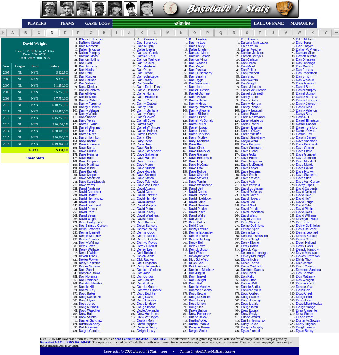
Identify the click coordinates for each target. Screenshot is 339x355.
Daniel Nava (87, 93)
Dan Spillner (87, 80)
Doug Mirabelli (89, 307)
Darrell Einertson (307, 120)
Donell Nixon (145, 283)
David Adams (146, 188)
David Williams (306, 215)
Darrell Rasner (306, 124)
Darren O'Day (250, 131)
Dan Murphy (304, 66)
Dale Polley (197, 46)
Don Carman (305, 273)
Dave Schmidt (146, 175)
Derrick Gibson (199, 249)
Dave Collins (87, 151)
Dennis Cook (145, 232)
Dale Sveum (249, 46)
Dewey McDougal (253, 256)
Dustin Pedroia (199, 324)
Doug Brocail (197, 293)
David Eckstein (147, 195)
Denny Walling (89, 242)
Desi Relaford (146, 253)
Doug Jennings (251, 300)
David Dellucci (306, 192)
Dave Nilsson (146, 168)
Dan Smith (248, 76)
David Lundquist (90, 205)
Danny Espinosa (307, 100)
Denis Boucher (306, 229)
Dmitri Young (305, 266)
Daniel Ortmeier (199, 93)
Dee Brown (303, 222)
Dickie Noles (249, 259)
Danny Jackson (306, 103)
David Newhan (199, 205)
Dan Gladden (198, 63)
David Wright (87, 219)
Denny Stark (304, 239)
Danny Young (146, 114)
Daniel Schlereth (252, 93)
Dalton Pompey (89, 53)
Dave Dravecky (199, 151)
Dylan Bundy (305, 331)
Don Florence (88, 276)
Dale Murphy (145, 46)
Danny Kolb (145, 107)
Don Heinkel (197, 276)
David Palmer (88, 208)
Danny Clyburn (89, 100)
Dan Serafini (197, 76)
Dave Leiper (197, 161)
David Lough (304, 202)
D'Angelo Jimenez (91, 39)
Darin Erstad (197, 117)
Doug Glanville (147, 300)
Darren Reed (87, 134)
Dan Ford (85, 63)
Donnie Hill (86, 286)
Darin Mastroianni (253, 117)
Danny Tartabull (251, 110)
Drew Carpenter (307, 310)
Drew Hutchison (148, 314)
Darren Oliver (305, 131)
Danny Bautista (306, 97)
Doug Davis (145, 297)
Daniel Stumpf (306, 93)
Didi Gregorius (147, 263)
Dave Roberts (146, 171)
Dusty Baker (249, 324)
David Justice (146, 202)
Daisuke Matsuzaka (254, 42)
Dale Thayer (304, 46)
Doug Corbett (250, 293)
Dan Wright (248, 83)
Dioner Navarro (89, 266)
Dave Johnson (306, 158)
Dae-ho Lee (197, 42)
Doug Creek (304, 293)
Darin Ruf (302, 117)
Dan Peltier (248, 69)
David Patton (145, 208)
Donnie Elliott (305, 283)
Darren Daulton (251, 127)
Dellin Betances (89, 229)
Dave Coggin (305, 147)
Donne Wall (249, 283)
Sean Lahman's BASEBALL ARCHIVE (141, 339)
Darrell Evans (88, 124)
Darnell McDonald (201, 120)
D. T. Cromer (250, 39)
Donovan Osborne (149, 290)
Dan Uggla (196, 80)
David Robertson (252, 212)
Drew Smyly (249, 314)
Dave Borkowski (307, 144)
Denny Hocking (199, 239)
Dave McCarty (198, 164)
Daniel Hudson (199, 90)
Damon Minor (198, 59)
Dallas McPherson (308, 49)
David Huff (303, 198)
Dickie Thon (304, 259)
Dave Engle (304, 151)
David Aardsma (89, 188)
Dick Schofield (198, 259)
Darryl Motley (198, 137)
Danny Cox (144, 100)
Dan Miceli (248, 66)
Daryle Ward (249, 141)
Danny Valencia (306, 110)
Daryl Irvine (145, 141)
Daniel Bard (304, 86)
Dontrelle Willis (251, 290)
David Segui (87, 215)
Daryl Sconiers (199, 141)
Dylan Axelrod (250, 331)
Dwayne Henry (147, 327)
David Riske (197, 212)
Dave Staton (145, 178)
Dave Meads (304, 164)
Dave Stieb (303, 178)
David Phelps (305, 208)
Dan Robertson (306, 73)
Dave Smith (249, 175)
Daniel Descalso (148, 90)
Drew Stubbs (87, 317)
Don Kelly (247, 276)
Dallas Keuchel (251, 49)
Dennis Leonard (307, 232)
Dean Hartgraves (90, 222)
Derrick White (88, 253)
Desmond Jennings (254, 253)
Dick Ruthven (146, 259)
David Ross (304, 212)
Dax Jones (196, 219)
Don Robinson (88, 280)
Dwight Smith (198, 331)
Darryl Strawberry (253, 137)
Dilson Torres (250, 263)
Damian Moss (88, 56)
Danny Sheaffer (199, 110)
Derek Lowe (197, 246)
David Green (249, 195)
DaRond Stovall (89, 42)
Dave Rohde (197, 171)
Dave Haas (86, 158)
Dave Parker (249, 168)
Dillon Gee (196, 263)
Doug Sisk (196, 307)
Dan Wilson (87, 83)
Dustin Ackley (198, 320)
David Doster (88, 195)
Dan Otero (144, 69)
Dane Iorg (195, 86)
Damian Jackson (252, 53)
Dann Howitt (197, 97)
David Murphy (146, 205)
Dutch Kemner (89, 327)
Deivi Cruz (196, 225)
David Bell (196, 188)
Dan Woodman (199, 83)
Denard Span (250, 229)
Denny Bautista (147, 239)
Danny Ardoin (250, 97)
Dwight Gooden (89, 331)
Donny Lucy (87, 290)
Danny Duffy (249, 100)
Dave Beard (145, 144)
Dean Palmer (198, 222)
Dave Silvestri (198, 175)
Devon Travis (88, 256)
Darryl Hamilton (89, 137)
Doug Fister (304, 297)
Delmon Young (147, 229)
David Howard (250, 198)
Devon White (145, 256)
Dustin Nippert (146, 324)
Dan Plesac (145, 73)
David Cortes (198, 192)
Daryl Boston (87, 141)
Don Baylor (248, 273)
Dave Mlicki (87, 168)
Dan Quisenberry (200, 73)
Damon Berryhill (252, 56)
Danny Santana (147, 110)
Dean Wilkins (250, 222)
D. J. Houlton (198, 39)
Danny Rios (304, 107)
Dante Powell (250, 114)
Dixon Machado (251, 266)
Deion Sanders (147, 225)
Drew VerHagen (148, 317)
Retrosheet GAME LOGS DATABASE (65, 342)
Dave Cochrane (251, 147)
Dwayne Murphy (252, 327)
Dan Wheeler (305, 80)
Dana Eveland (306, 83)
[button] (12, 32)
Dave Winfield (250, 185)
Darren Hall (87, 131)
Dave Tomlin (197, 181)
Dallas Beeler (146, 49)
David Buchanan (252, 188)
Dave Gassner (199, 154)
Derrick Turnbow (307, 249)
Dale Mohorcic (89, 46)
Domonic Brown (90, 273)
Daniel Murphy (306, 90)
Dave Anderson (306, 141)
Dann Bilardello (147, 97)
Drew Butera (249, 310)
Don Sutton (248, 280)
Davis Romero (146, 219)
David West (249, 215)
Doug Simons (146, 307)
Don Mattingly (305, 276)
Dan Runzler (87, 76)
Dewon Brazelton (308, 256)
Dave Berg (196, 144)
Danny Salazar (89, 110)
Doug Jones (87, 303)
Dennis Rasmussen (254, 236)
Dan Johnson (88, 66)
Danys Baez (304, 114)
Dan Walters (249, 80)
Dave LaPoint (146, 161)
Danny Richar (250, 107)
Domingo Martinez (201, 269)
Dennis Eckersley (201, 232)
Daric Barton (87, 117)
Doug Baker (87, 293)
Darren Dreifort (306, 127)
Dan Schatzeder (148, 76)
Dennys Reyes (147, 242)
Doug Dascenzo (90, 297)
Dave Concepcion (149, 151)
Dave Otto (196, 168)
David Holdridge (200, 198)
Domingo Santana (308, 269)
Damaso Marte (199, 53)
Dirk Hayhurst (198, 266)
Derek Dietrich (250, 242)
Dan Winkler (145, 83)
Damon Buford (306, 56)
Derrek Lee (144, 249)
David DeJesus (251, 192)
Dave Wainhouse (200, 185)
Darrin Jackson (199, 134)
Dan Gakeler (145, 63)
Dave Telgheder (147, 181)
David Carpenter (307, 188)
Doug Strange (305, 307)
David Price (87, 212)
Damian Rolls (146, 56)
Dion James (304, 263)
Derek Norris (249, 246)
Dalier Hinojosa (89, 49)
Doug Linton (197, 303)
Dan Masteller (146, 66)
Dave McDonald (252, 164)
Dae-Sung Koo (147, 42)
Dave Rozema (250, 171)
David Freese (198, 195)
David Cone (145, 192)
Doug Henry (197, 300)
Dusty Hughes (306, 324)
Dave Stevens (198, 178)
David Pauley (198, 208)
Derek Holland (306, 242)
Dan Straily (144, 80)
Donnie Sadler (250, 286)
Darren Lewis (198, 131)
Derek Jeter (87, 246)
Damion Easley (199, 56)
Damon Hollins (89, 59)
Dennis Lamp (250, 232)
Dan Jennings (305, 63)
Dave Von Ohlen (148, 185)
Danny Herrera (251, 103)
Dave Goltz (248, 154)
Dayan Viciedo (251, 219)
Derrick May (249, 249)
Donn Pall (195, 283)
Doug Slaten (249, 307)
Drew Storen (304, 314)
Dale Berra (303, 42)
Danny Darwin (198, 100)
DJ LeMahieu (305, 39)
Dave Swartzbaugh (92, 181)
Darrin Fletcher (147, 134)
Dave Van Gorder (308, 181)
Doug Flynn (87, 300)
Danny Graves (147, 103)
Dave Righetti (88, 171)
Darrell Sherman (90, 127)
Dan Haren (248, 63)
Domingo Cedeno (149, 269)
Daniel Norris (146, 93)
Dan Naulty (86, 69)
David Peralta (250, 208)
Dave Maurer (146, 164)
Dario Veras (87, 120)
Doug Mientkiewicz (309, 303)
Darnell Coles (146, 120)
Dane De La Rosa (149, 86)
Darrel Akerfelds (252, 120)
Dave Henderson (200, 158)
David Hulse (87, 202)
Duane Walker (250, 317)
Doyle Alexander (148, 310)
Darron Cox (304, 134)
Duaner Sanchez (90, 320)
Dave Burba (87, 147)
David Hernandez (91, 198)
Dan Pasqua (197, 69)
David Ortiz (303, 205)
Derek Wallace (89, 249)
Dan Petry (85, 73)
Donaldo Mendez (90, 283)
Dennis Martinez (90, 236)
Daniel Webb (87, 97)
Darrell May (145, 124)
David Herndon (147, 198)
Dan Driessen (305, 59)
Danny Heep (197, 103)
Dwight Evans (305, 327)
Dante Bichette (199, 114)
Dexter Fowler (88, 259)
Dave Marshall (306, 161)
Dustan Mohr (145, 320)
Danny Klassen (89, 107)
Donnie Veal (304, 286)
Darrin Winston (251, 134)
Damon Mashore (148, 59)
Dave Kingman (89, 161)
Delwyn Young (198, 229)
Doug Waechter (89, 310)
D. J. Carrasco (147, 39)
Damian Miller (305, 53)
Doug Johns (304, 300)
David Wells (197, 215)
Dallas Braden (198, 49)
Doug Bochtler (146, 293)
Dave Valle (248, 181)
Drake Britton (198, 310)
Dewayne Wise (199, 256)
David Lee (248, 202)
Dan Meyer (196, 66)
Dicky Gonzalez (89, 263)
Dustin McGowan (308, 320)
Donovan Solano (200, 290)
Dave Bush (144, 147)
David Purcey (146, 212)
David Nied (248, 205)
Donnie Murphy (199, 286)
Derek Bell (196, 242)
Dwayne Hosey (199, 327)
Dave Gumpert (306, 154)
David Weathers (148, 215)
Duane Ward (304, 317)
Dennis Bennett (89, 232)
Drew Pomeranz (200, 314)
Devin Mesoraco (307, 253)
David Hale (303, 195)
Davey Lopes (305, 185)
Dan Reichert (250, 73)
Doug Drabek (250, 297)
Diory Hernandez (148, 266)
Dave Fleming (88, 154)
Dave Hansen (146, 158)
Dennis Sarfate (306, 236)
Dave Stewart (250, 178)
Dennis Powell (198, 236)
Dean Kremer (146, 222)
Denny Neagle (250, 239)
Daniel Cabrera (89, 90)
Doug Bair (303, 290)
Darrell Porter (250, 124)
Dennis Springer (90, 239)
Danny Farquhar (90, 103)
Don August (197, 273)
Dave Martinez (89, 164)
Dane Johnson (251, 86)
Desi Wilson (197, 253)
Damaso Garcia (147, 53)
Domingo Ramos (252, 269)
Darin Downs (145, 117)
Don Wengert (305, 280)
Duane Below (198, 317)
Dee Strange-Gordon (93, 225)
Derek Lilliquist (147, 246)
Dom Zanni (86, 269)
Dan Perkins (304, 69)
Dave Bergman (251, 144)
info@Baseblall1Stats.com (214, 351)
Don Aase (143, 273)
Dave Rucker (305, 171)
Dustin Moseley (89, 324)
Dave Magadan (251, 161)
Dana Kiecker (88, 86)
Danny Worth (88, 114)
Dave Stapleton (306, 175)
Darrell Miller (197, 124)
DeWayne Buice (307, 219)
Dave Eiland (249, 151)
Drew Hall (85, 314)
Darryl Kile (144, 137)
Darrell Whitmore (148, 127)
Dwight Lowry (146, 331)
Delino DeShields (253, 225)
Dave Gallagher (147, 154)
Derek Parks (304, 246)
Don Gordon (145, 276)
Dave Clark (196, 147)
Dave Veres (87, 185)
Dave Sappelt (88, 175)
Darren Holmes (147, 131)
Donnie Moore (146, 286)
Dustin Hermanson (254, 320)
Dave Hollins (249, 158)
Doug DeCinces (199, 297)
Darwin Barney (306, 137)
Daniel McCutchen (253, 90)
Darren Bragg (198, 127)
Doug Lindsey (146, 303)
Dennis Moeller (147, 236)
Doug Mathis (249, 303)
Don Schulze (145, 280)
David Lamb (197, 202)
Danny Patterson (200, 107)
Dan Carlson (249, 59)
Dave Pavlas (304, 168)
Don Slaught (197, 280)
